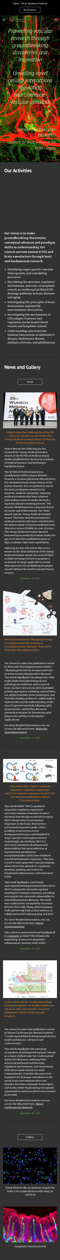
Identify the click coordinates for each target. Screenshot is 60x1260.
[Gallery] (30, 1137)
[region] (30, 7)
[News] (30, 382)
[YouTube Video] (30, 202)
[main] (30, 66)
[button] (4, 19)
